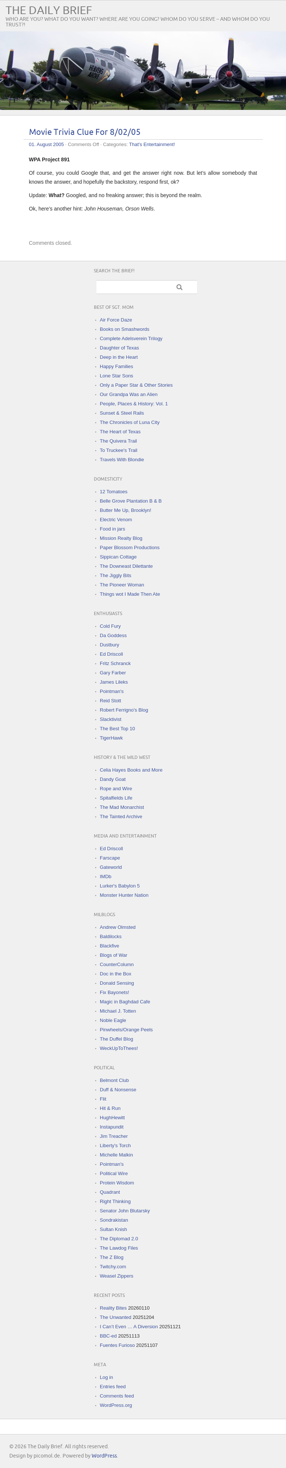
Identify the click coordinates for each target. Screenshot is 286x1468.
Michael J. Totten (118, 1011)
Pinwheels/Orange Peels (126, 1029)
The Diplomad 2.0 (119, 1238)
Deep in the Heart (119, 357)
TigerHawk (111, 738)
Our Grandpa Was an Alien (129, 394)
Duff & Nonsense (118, 1089)
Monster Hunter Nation (124, 895)
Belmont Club (114, 1080)
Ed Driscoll (111, 654)
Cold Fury (110, 626)
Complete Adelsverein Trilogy (131, 338)
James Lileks (114, 682)
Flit (103, 1099)
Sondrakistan (114, 1220)
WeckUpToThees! (119, 1048)
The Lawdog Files (119, 1248)
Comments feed (117, 1396)
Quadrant (110, 1192)
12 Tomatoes (113, 491)
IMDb (105, 876)
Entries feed (112, 1386)
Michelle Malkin (116, 1155)
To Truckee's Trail (118, 450)
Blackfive (109, 946)
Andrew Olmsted (118, 927)
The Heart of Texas (120, 431)
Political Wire (114, 1173)
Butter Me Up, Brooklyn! (125, 510)
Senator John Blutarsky (125, 1211)
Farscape (110, 858)
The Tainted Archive (121, 816)
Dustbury (109, 645)
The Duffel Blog (116, 1039)
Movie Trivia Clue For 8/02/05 (85, 132)
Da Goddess (113, 635)
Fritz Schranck (115, 663)
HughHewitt (112, 1117)
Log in (106, 1377)
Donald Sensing (117, 983)
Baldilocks (111, 936)
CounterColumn (117, 964)
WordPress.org (116, 1405)
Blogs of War (113, 955)
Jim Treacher (114, 1136)
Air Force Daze (116, 320)
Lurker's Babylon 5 (120, 886)
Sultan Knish (113, 1229)
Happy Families (116, 366)
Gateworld (111, 867)
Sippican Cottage (118, 557)
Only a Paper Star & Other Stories (136, 385)
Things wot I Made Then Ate (130, 594)
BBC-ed (108, 1336)
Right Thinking (115, 1201)
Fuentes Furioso (117, 1345)
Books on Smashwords (124, 329)
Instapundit (112, 1127)
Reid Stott (110, 700)
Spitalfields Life (116, 798)
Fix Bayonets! (114, 992)
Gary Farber (113, 673)
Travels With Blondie (122, 459)
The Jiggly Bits (115, 575)
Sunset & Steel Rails (122, 413)
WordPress (104, 1456)
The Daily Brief (49, 10)
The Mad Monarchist (122, 807)
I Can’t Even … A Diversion (129, 1326)
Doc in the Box (115, 974)
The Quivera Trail (118, 441)
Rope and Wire (116, 788)
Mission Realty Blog (121, 538)
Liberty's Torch (115, 1145)
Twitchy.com (113, 1266)
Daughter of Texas (119, 348)
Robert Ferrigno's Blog (124, 710)
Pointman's (112, 691)
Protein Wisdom (117, 1183)
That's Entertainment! (152, 144)
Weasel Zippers (116, 1276)
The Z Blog (112, 1257)
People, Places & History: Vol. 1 (134, 403)
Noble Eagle (113, 1020)
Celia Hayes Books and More (131, 770)
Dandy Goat (112, 779)
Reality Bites (113, 1308)
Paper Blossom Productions (129, 547)
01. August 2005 (46, 144)
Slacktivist (110, 719)
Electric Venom (116, 519)
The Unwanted (115, 1317)
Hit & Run (110, 1108)
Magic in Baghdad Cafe (125, 1001)
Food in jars (112, 529)
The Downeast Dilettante (126, 566)
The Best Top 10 (117, 728)
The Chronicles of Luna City (129, 422)
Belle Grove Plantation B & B (131, 501)
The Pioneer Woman (122, 585)
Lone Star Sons (116, 376)
